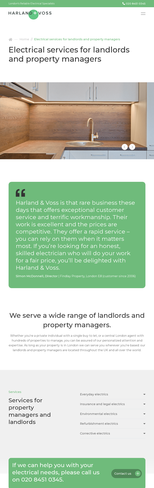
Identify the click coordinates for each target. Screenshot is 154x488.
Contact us (122, 473)
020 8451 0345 (133, 3)
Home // (27, 39)
